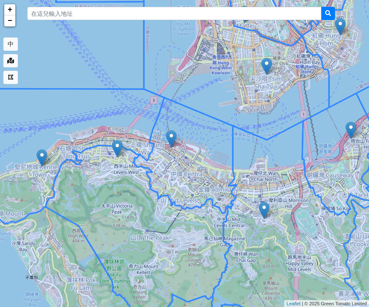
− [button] (10, 21)
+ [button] (10, 10)
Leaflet (293, 303)
